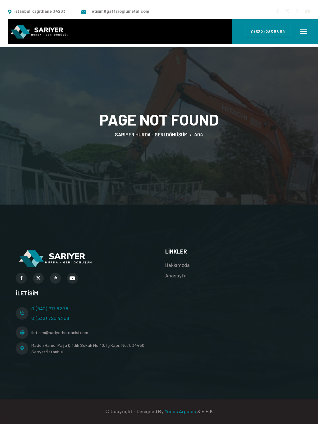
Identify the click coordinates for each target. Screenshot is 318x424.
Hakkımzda (177, 265)
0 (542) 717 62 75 (49, 308)
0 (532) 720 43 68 (50, 318)
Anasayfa (176, 275)
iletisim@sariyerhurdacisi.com (59, 332)
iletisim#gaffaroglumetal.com (119, 11)
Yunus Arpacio (181, 411)
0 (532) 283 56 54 (268, 31)
